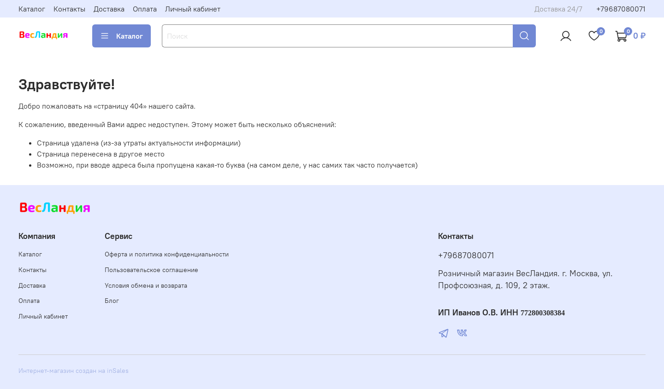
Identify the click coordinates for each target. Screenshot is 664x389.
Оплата (145, 8)
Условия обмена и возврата (146, 285)
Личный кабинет (192, 8)
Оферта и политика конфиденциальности (167, 254)
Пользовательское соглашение (151, 270)
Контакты (69, 8)
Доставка (109, 8)
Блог (112, 300)
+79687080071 (621, 8)
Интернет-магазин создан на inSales (73, 370)
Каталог (31, 8)
